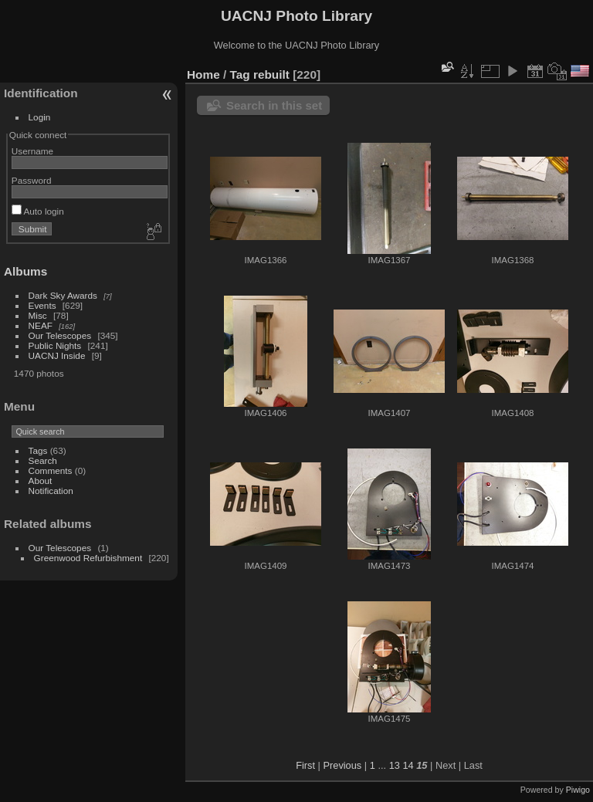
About (41, 480)
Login (40, 117)
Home (203, 74)
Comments (51, 470)
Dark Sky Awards (63, 295)
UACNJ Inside (57, 355)
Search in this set (274, 105)
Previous (342, 765)
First (305, 765)
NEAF (41, 325)
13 (394, 765)
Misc (38, 315)
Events (42, 305)
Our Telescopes (60, 335)
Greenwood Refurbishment (88, 558)
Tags (38, 450)
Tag (240, 74)
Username (32, 151)
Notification (51, 491)
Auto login (38, 211)
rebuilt (271, 74)
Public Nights (55, 345)
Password (32, 180)
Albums (25, 271)
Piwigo (578, 789)
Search (43, 460)
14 (407, 765)
